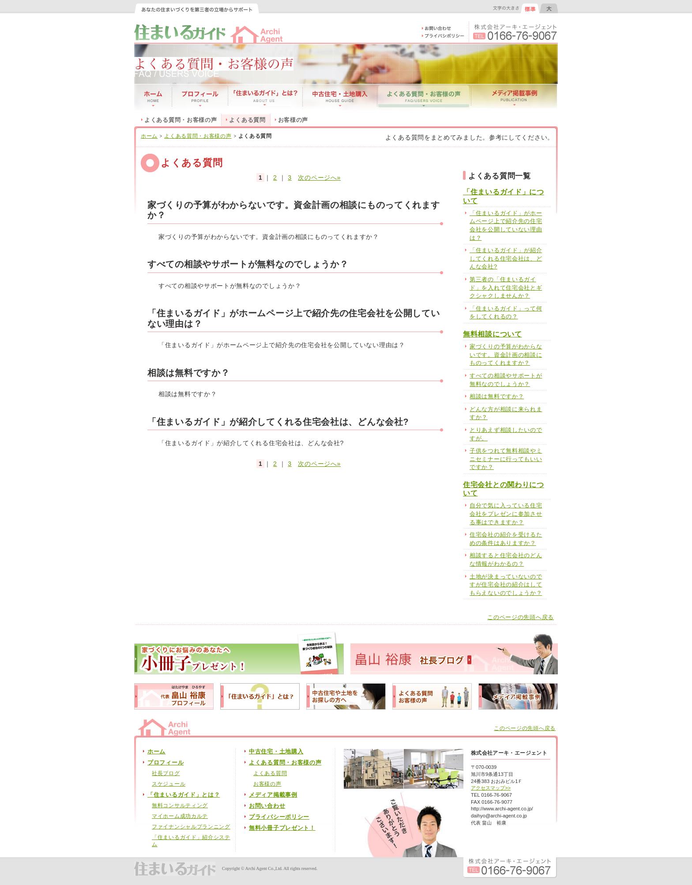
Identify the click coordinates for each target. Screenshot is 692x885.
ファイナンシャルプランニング (191, 827)
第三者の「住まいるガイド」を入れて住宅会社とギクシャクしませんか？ (506, 287)
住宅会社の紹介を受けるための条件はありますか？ (506, 538)
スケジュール (168, 784)
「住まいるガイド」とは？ (183, 795)
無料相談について (492, 334)
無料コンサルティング (180, 805)
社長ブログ (166, 773)
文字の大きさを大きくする (548, 8)
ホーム (149, 136)
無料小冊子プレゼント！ (282, 828)
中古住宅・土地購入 (276, 752)
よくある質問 (270, 773)
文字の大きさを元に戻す (530, 8)
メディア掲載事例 (273, 795)
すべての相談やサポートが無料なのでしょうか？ (506, 379)
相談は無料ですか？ (497, 396)
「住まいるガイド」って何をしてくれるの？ (506, 312)
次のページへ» (319, 177)
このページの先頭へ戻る (520, 617)
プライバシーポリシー (279, 817)
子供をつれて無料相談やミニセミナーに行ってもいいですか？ (506, 458)
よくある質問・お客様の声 (180, 120)
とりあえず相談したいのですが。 (506, 434)
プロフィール (165, 763)
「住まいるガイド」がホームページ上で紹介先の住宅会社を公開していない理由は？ (506, 225)
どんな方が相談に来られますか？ (506, 413)
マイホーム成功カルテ (180, 816)
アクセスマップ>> (491, 787)
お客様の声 (293, 120)
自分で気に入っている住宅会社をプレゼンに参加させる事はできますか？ (506, 513)
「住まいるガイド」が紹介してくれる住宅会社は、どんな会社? (506, 258)
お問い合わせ (267, 806)
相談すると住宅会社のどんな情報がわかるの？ (506, 559)
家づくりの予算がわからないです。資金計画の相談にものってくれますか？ (506, 354)
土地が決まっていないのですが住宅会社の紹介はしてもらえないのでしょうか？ (506, 584)
